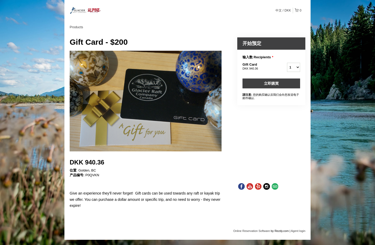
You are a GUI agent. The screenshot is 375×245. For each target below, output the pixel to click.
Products (76, 27)
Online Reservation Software (251, 230)
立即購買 (271, 83)
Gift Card (258, 66)
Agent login (298, 230)
